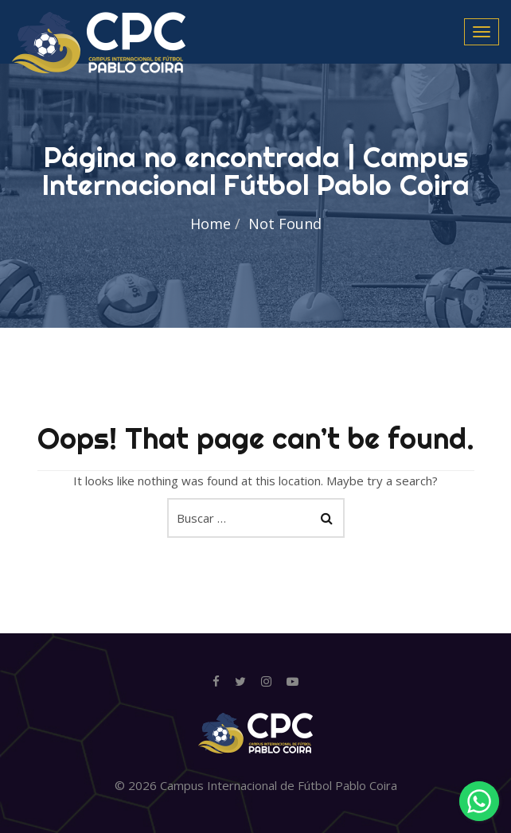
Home (210, 223)
